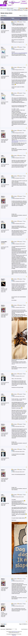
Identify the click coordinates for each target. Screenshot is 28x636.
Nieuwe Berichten (22, 8)
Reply (13, 48)
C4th (2, 21)
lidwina (3, 130)
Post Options (14, 21)
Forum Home (4, 8)
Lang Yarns (14, 635)
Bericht (12, 18)
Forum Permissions (24, 629)
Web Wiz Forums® (15, 631)
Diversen (8, 8)
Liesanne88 (4, 241)
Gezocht (11, 8)
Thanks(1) (19, 47)
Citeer (25, 21)
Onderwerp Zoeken (16, 19)
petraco (3, 603)
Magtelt (3, 279)
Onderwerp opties (23, 19)
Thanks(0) (19, 21)
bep (2, 47)
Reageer (3, 15)
